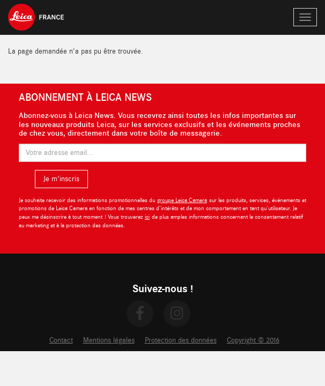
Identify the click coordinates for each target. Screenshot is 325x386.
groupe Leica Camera (182, 200)
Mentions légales (109, 340)
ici (147, 216)
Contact (61, 340)
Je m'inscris (61, 179)
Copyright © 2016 (253, 340)
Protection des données (181, 340)
